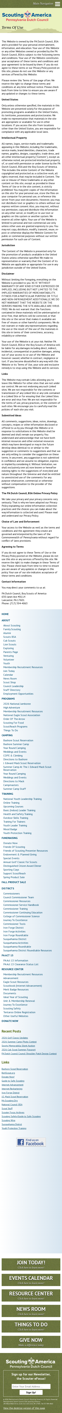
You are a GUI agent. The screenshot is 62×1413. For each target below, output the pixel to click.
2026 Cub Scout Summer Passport (19, 1049)
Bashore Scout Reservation (15, 1068)
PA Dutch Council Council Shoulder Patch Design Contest (29, 1053)
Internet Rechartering (12, 1088)
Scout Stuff (7, 1108)
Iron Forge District (10, 1092)
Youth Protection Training (14, 1128)
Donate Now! (8, 1076)
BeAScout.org (8, 1072)
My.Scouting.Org (10, 1100)
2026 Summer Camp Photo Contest (19, 1041)
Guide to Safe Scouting (13, 1080)
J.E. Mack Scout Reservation (15, 1096)
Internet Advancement (12, 1084)
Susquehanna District (12, 1124)
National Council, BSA (12, 1104)
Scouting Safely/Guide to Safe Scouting (21, 1116)
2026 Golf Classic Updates (15, 1037)
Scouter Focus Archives (13, 1112)
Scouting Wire (8, 1120)
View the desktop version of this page (24, 1408)
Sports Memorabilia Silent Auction (18, 1045)
